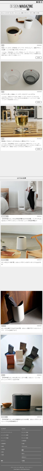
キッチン (12, 12)
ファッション (18, 12)
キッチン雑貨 (25, 438)
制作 (34, 12)
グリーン (4, 440)
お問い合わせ (21, 467)
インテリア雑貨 (5, 259)
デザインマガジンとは (15, 467)
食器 (3, 45)
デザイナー (26, 12)
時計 (3, 452)
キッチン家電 (4, 417)
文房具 (3, 375)
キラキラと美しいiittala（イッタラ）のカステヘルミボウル (18, 94)
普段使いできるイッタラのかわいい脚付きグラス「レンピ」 (18, 141)
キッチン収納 (25, 432)
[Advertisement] (21, 163)
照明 (3, 454)
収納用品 (3, 325)
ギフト (31, 12)
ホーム (2, 12)
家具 (3, 446)
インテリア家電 (5, 216)
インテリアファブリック (7, 432)
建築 (22, 12)
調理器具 (24, 440)
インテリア (6, 12)
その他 (37, 12)
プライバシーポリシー (29, 467)
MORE (38, 57)
